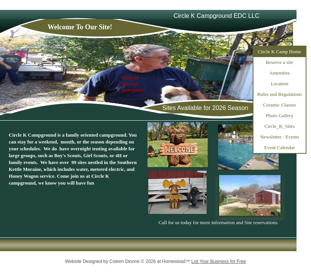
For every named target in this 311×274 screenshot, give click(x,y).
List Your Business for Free (218, 261)
